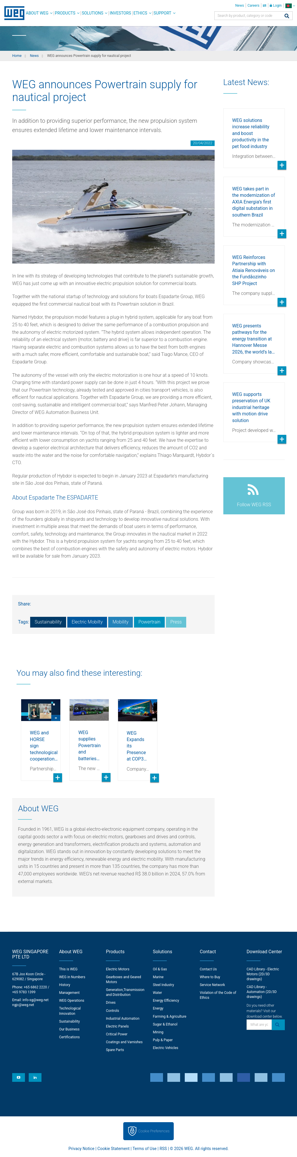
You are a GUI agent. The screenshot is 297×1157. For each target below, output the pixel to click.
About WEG (37, 13)
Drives (110, 1003)
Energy (158, 1008)
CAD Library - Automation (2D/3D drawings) (262, 992)
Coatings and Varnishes (124, 1042)
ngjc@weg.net (23, 1005)
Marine (158, 977)
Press (176, 622)
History (64, 985)
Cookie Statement (113, 1148)
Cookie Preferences (154, 1131)
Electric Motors (117, 969)
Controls (112, 1011)
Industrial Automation (122, 1019)
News (239, 5)
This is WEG (68, 969)
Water (157, 993)
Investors (120, 13)
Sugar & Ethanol (165, 1024)
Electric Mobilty (87, 622)
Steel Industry (163, 985)
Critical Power (116, 1034)
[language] (290, 5)
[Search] (287, 16)
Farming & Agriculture (169, 1016)
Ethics (140, 13)
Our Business (69, 1029)
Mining (158, 1032)
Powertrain (149, 622)
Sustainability (48, 622)
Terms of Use (145, 1148)
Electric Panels (117, 1026)
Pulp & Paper (163, 1040)
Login (276, 5)
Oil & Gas (160, 969)
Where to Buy (210, 977)
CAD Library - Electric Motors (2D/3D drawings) (263, 974)
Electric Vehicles (165, 1048)
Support (162, 13)
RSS (163, 1148)
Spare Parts (115, 1050)
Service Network (212, 985)
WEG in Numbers (72, 977)
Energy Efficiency (166, 1001)
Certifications (69, 1037)
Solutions (92, 13)
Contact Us (208, 969)
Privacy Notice (81, 1148)
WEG (12, 13)
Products (65, 13)
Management (69, 993)
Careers (253, 5)
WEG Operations (71, 1001)
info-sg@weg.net (36, 1000)
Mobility (120, 622)
